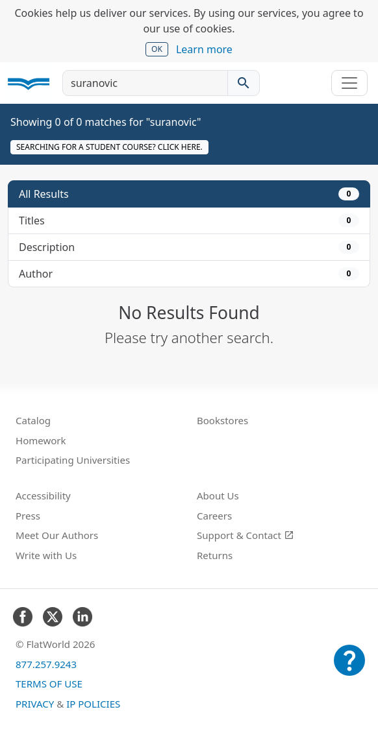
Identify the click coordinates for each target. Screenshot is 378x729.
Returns (215, 555)
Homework (41, 440)
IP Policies (93, 703)
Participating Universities (73, 459)
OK (156, 48)
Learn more (204, 49)
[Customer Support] (349, 669)
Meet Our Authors (57, 535)
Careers (214, 515)
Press (28, 515)
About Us (218, 495)
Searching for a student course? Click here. (109, 146)
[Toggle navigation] (349, 83)
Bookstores (222, 420)
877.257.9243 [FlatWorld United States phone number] (46, 664)
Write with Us (46, 555)
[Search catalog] (243, 83)
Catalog (33, 420)
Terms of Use (49, 683)
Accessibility (43, 495)
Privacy (35, 703)
